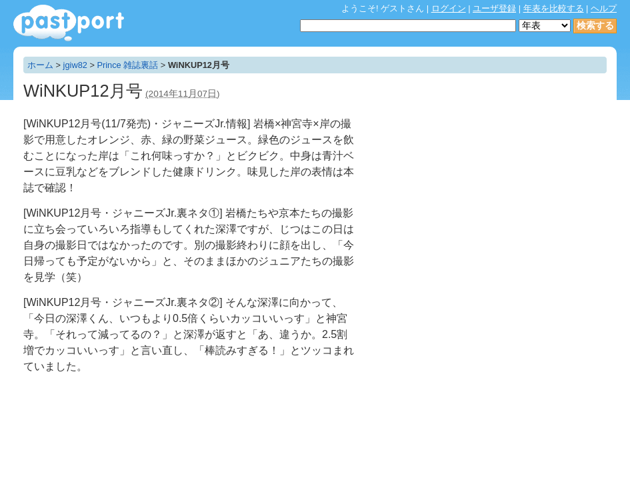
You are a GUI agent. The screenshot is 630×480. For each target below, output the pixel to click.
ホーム (40, 65)
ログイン (448, 8)
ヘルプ (604, 8)
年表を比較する (553, 8)
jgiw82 (75, 65)
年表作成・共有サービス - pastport (68, 23)
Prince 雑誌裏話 (127, 65)
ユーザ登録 (494, 8)
